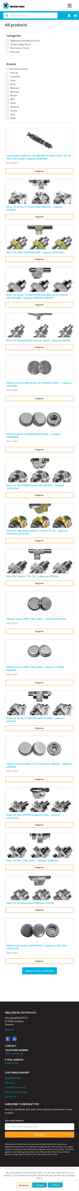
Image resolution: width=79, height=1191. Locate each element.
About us (9, 1029)
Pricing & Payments (15, 1087)
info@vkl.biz (11, 1062)
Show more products (40, 971)
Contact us (10, 1096)
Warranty (10, 1082)
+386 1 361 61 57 (14, 1053)
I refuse (55, 1185)
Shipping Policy (13, 1078)
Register (39, 171)
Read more (24, 1185)
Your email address (14, 1120)
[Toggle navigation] (69, 5)
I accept (39, 1185)
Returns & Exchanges (16, 1092)
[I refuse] (75, 1180)
